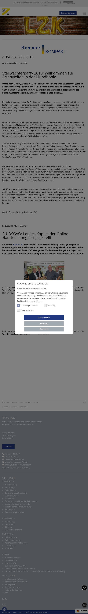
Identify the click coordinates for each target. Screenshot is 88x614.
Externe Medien (25, 310)
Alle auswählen (44, 318)
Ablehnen (44, 323)
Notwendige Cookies (27, 305)
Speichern (44, 329)
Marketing (49, 305)
